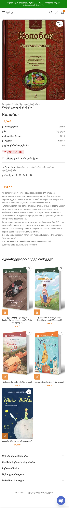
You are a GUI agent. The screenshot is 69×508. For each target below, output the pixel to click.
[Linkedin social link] (27, 175)
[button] (5, 312)
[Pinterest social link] (24, 175)
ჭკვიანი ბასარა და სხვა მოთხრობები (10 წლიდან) (49, 318)
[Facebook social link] (16, 175)
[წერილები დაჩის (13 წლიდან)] (17, 354)
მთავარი (6, 104)
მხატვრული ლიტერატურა (17, 107)
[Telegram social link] (31, 175)
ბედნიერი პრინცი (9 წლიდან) (49, 382)
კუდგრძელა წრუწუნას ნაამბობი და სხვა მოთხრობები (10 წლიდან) (17, 320)
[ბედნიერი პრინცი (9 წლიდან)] (49, 354)
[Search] (51, 12)
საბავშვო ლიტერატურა (26, 104)
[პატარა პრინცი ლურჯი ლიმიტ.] (17, 413)
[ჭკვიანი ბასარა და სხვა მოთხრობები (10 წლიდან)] (49, 289)
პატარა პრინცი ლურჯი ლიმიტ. (17, 441)
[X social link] (20, 175)
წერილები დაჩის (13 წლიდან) (17, 382)
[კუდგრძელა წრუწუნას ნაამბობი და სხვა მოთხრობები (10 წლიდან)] (17, 289)
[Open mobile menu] (7, 12)
